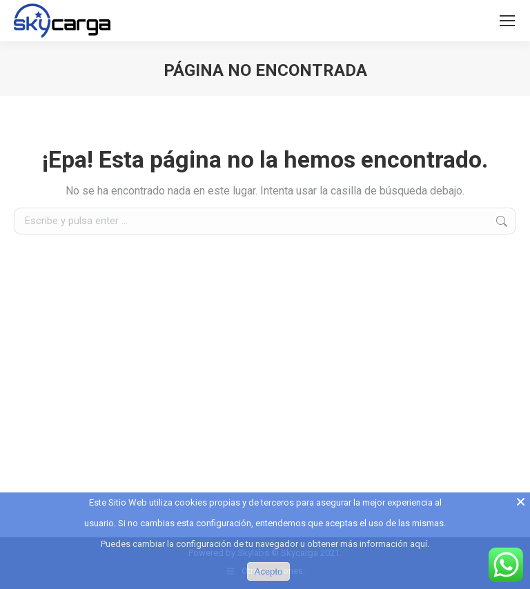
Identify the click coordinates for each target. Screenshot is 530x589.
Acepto (268, 571)
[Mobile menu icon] (507, 21)
